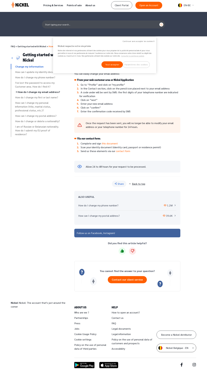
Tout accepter (112, 64)
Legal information (121, 334)
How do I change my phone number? (35, 77)
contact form (123, 151)
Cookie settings (82, 339)
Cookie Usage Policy (85, 334)
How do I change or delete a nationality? (37, 121)
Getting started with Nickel (31, 46)
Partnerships (81, 317)
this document (110, 143)
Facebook (96, 233)
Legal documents (121, 328)
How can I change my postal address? (36, 115)
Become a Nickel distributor (176, 334)
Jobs (76, 328)
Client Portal (122, 5)
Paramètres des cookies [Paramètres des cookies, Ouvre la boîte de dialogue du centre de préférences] (136, 64)
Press (77, 323)
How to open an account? (126, 312)
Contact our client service (127, 279)
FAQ (13, 46)
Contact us (118, 317)
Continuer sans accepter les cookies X (139, 41)
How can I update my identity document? (37, 72)
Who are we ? (81, 312)
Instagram (108, 233)
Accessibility (118, 348)
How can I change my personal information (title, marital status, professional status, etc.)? (33, 106)
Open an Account (148, 5)
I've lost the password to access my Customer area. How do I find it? (35, 84)
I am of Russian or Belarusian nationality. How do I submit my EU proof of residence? (37, 130)
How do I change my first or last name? (36, 97)
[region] (104, 55)
